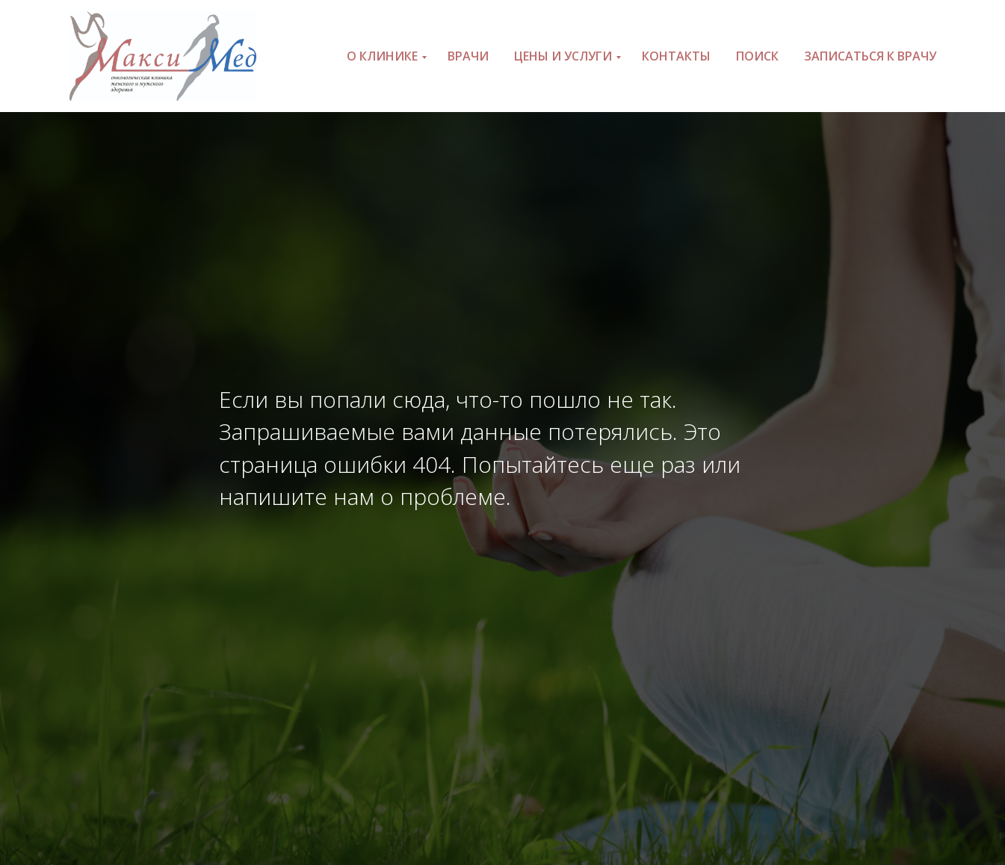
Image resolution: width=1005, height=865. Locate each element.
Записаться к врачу (870, 56)
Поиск (757, 56)
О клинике (382, 56)
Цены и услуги (563, 56)
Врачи (468, 56)
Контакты (676, 56)
